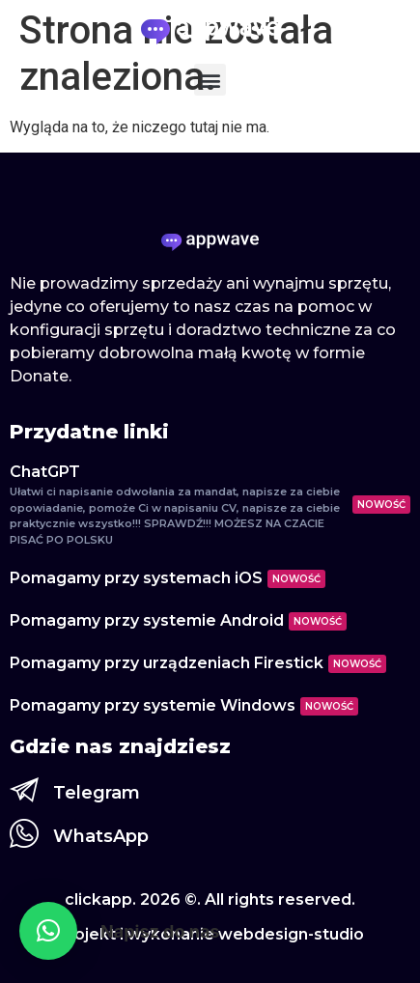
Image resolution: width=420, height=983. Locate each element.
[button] (210, 80)
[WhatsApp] (24, 833)
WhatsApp (101, 836)
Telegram (96, 792)
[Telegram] (24, 789)
